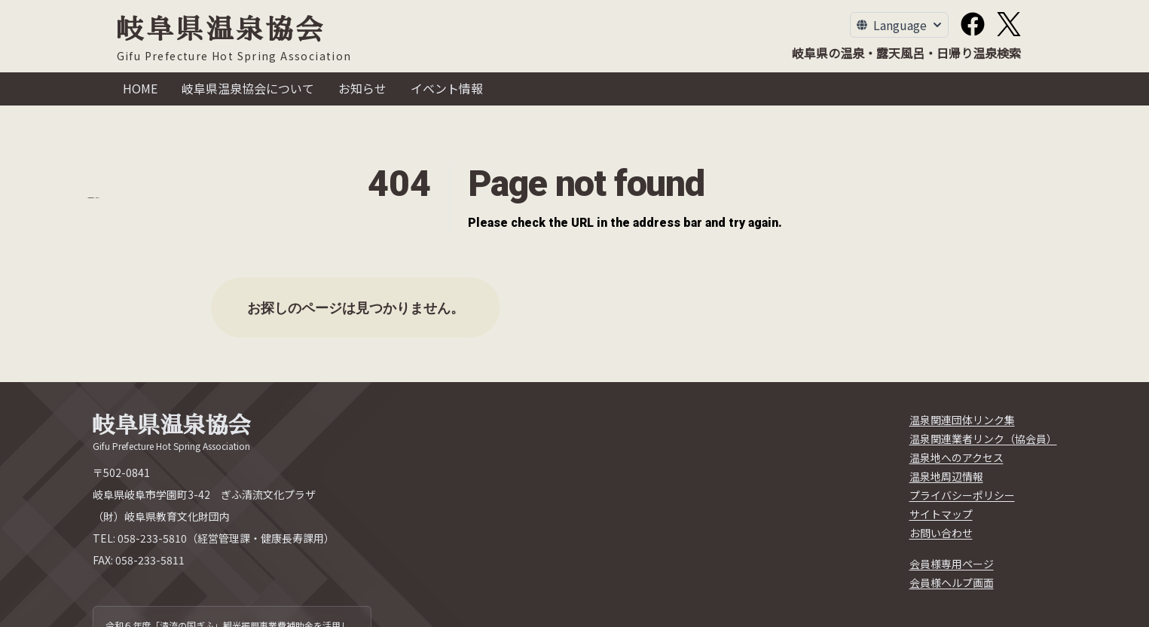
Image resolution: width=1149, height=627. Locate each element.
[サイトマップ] (941, 514)
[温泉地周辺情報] (946, 477)
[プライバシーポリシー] (962, 495)
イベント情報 (447, 88)
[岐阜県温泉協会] (234, 39)
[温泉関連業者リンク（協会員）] (983, 439)
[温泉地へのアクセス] (956, 458)
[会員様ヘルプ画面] (951, 583)
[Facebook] (973, 24)
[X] (1009, 24)
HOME (140, 88)
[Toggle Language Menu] (899, 25)
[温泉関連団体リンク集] (962, 420)
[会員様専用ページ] (951, 564)
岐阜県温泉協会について (248, 88)
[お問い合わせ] (941, 533)
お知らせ (362, 88)
